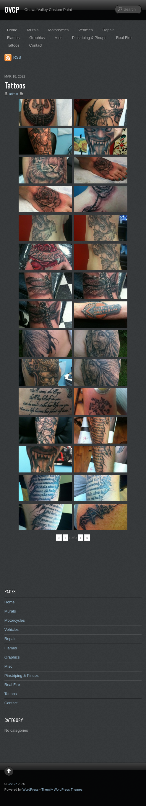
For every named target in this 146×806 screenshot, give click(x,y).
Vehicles (85, 30)
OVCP (11, 9)
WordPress (30, 789)
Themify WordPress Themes (61, 789)
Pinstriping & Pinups (89, 37)
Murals (32, 30)
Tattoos (13, 45)
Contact (36, 45)
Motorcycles (58, 30)
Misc (58, 37)
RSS (17, 57)
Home (12, 30)
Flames (13, 37)
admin (13, 94)
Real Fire (124, 37)
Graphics (37, 37)
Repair (108, 30)
